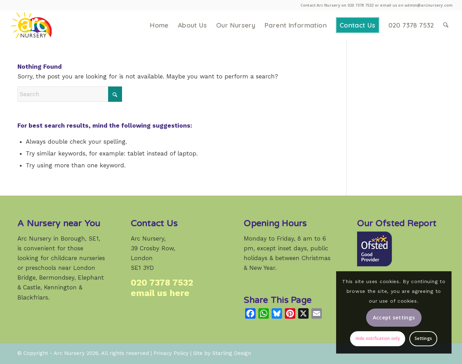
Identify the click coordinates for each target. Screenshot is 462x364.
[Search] (446, 25)
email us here (160, 293)
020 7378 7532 (361, 5)
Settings (423, 338)
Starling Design (231, 353)
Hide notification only (378, 338)
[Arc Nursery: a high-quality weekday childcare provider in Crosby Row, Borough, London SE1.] (41, 25)
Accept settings (394, 317)
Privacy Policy (171, 353)
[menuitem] (159, 25)
